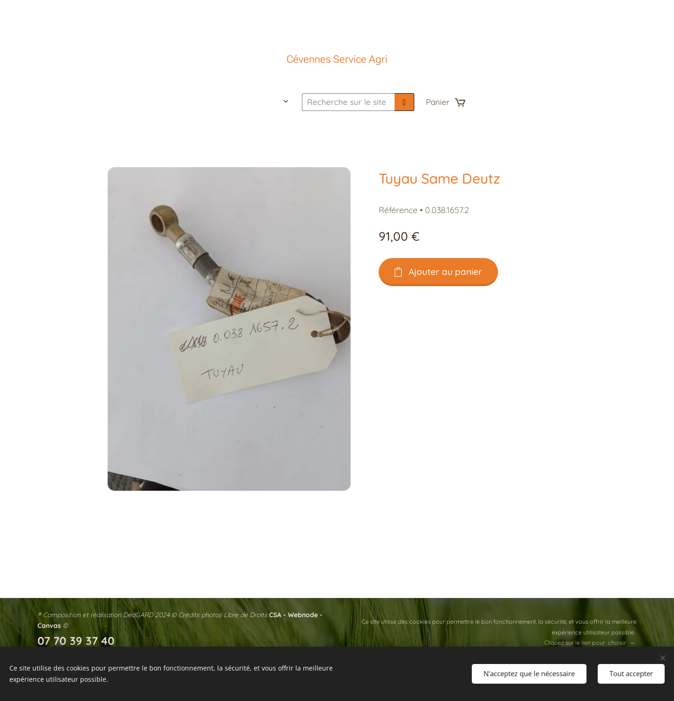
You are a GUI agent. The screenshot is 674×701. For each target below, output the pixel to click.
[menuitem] (203, 102)
